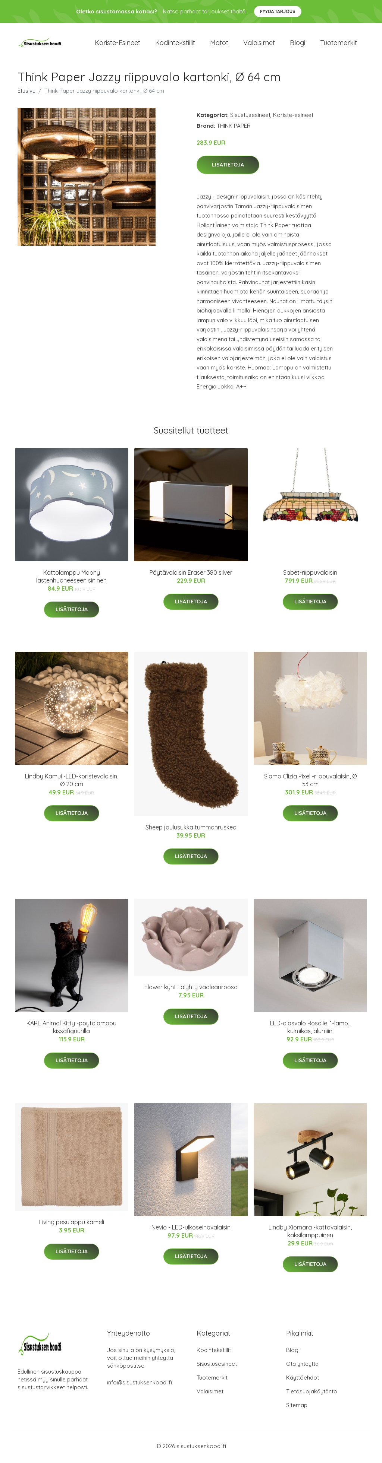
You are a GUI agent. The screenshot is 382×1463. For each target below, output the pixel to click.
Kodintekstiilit (175, 44)
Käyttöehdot (302, 1381)
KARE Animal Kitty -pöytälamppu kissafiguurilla (71, 1031)
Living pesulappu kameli (71, 1226)
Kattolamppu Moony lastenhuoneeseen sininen (71, 580)
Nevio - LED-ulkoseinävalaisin (191, 1231)
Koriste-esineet (117, 44)
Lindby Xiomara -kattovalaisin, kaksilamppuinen (310, 1235)
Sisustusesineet (250, 118)
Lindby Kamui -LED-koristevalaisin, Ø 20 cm (71, 783)
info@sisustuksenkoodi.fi (139, 1386)
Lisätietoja (228, 168)
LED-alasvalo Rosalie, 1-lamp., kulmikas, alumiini (310, 1031)
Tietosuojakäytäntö (311, 1395)
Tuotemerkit (338, 44)
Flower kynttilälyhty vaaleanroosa (191, 991)
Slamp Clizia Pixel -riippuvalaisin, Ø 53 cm (310, 783)
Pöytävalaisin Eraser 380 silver (191, 576)
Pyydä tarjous (277, 11)
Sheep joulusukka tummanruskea (191, 831)
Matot (219, 44)
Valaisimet (259, 44)
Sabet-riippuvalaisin (310, 576)
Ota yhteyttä (302, 1367)
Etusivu (26, 94)
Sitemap (296, 1409)
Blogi (297, 44)
